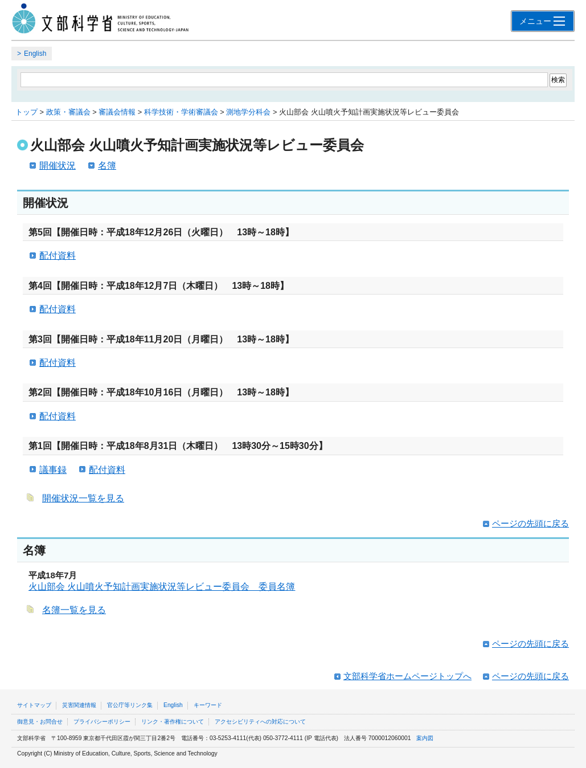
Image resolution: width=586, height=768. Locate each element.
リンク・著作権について (172, 721)
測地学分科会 (248, 112)
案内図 (424, 738)
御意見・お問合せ (40, 721)
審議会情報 (117, 112)
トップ (26, 112)
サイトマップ (34, 705)
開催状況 (57, 165)
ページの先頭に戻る (530, 523)
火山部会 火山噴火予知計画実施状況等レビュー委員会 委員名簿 (161, 586)
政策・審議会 (68, 112)
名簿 (107, 165)
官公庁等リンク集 (130, 705)
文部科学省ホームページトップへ (407, 676)
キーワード (208, 705)
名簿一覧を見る (74, 610)
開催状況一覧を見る (83, 498)
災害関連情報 (79, 705)
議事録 (53, 470)
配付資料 (57, 255)
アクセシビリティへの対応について (260, 721)
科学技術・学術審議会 (181, 112)
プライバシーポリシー (101, 721)
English (35, 54)
